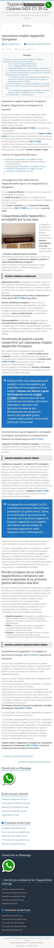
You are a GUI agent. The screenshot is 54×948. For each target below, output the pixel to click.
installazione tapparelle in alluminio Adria (35, 762)
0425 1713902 (29, 128)
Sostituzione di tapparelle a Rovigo (19, 171)
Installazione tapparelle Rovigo (14, 828)
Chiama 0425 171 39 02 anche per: (19, 95)
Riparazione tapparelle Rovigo (39, 44)
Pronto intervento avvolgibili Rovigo (16, 832)
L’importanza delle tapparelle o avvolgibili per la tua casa (28, 70)
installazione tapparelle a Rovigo (14, 799)
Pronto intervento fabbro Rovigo (14, 836)
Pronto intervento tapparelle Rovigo (16, 840)
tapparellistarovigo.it (12, 44)
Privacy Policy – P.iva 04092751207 (27, 946)
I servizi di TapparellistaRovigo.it (22, 64)
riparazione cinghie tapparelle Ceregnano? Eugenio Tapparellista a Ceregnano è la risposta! (23, 60)
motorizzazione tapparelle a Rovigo (16, 803)
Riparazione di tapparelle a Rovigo (15, 807)
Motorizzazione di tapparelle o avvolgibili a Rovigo (25, 166)
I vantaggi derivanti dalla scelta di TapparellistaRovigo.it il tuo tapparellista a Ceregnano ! (28, 67)
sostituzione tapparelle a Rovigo (14, 811)
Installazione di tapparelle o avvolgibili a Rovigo (24, 169)
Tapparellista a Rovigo (10, 815)
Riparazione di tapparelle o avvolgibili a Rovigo (24, 159)
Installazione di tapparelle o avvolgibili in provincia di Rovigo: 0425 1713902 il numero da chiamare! (29, 91)
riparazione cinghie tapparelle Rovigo (17, 756)
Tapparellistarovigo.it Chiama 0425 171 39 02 (27, 6)
